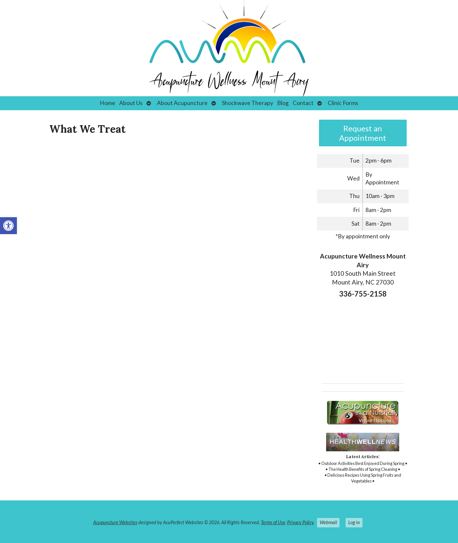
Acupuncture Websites (115, 522)
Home (107, 102)
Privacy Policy (300, 522)
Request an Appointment (362, 133)
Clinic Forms (343, 102)
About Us (131, 102)
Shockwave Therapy (247, 102)
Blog (283, 102)
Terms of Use (273, 522)
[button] (8, 225)
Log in (354, 522)
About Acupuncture (182, 102)
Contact (303, 102)
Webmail (328, 522)
